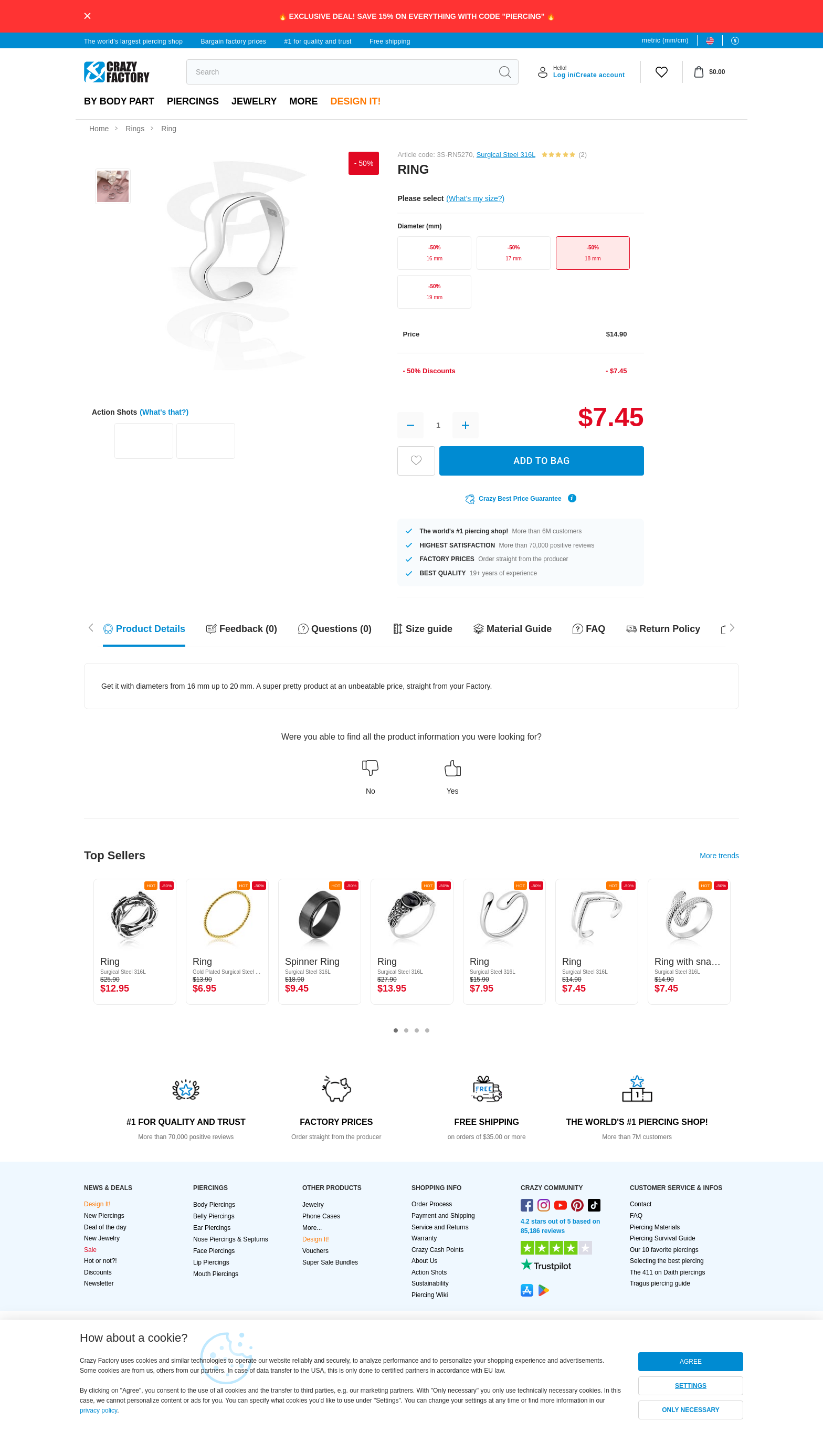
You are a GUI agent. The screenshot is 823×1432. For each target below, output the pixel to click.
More (303, 101)
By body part (119, 101)
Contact (640, 1204)
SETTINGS (690, 1385)
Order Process (432, 1204)
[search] (339, 72)
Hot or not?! (100, 1261)
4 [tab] (427, 1031)
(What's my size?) (475, 198)
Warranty (424, 1238)
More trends (719, 855)
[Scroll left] (732, 626)
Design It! (355, 101)
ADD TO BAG (541, 460)
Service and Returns (440, 1227)
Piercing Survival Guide (662, 1238)
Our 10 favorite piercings (664, 1250)
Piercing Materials (655, 1227)
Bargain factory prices (233, 41)
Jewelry (254, 101)
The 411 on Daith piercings (667, 1272)
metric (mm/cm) (665, 40)
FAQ (636, 1215)
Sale (90, 1250)
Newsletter (99, 1283)
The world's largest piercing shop (133, 41)
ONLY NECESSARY (691, 1410)
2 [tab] (406, 1031)
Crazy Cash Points (437, 1250)
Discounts (98, 1272)
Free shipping (390, 41)
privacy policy (98, 1410)
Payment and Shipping (443, 1215)
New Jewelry (102, 1238)
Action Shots (429, 1272)
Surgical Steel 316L (506, 155)
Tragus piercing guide (660, 1283)
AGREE (691, 1361)
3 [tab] (417, 1031)
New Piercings (104, 1215)
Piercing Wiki (430, 1295)
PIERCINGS (193, 101)
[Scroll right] (91, 626)
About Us (424, 1261)
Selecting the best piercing (667, 1261)
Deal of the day (105, 1227)
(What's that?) (164, 412)
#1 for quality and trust (317, 41)
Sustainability (430, 1283)
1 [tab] (396, 1031)
